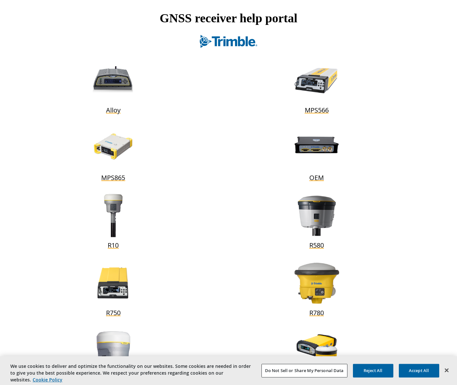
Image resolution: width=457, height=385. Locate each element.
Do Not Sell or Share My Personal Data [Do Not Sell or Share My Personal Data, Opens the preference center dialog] (304, 372)
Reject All (373, 372)
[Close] (447, 372)
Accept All (419, 372)
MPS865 (113, 177)
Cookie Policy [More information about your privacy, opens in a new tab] (47, 381)
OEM (316, 177)
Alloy (113, 110)
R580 (316, 245)
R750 (113, 312)
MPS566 (317, 110)
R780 (316, 312)
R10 (113, 245)
